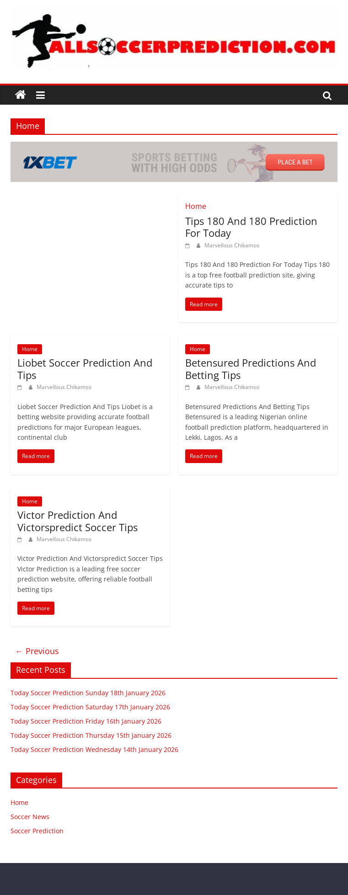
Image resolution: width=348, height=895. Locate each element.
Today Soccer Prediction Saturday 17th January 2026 (90, 707)
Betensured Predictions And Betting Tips (250, 368)
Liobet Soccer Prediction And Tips (84, 368)
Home (195, 206)
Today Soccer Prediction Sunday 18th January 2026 (88, 692)
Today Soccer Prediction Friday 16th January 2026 (86, 721)
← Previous (37, 650)
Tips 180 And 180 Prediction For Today (251, 227)
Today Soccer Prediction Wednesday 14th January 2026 (94, 749)
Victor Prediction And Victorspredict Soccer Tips (77, 520)
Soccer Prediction (37, 830)
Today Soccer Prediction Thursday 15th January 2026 (91, 735)
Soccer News (30, 816)
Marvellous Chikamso (231, 245)
